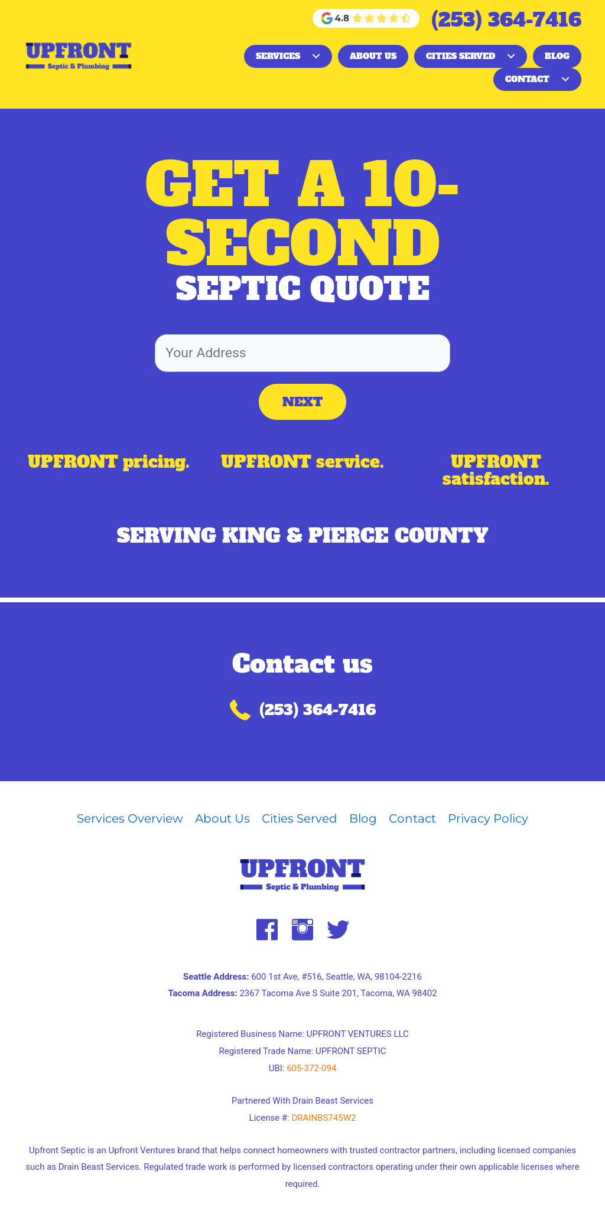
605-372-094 (311, 1068)
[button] (316, 56)
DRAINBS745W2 (323, 1117)
